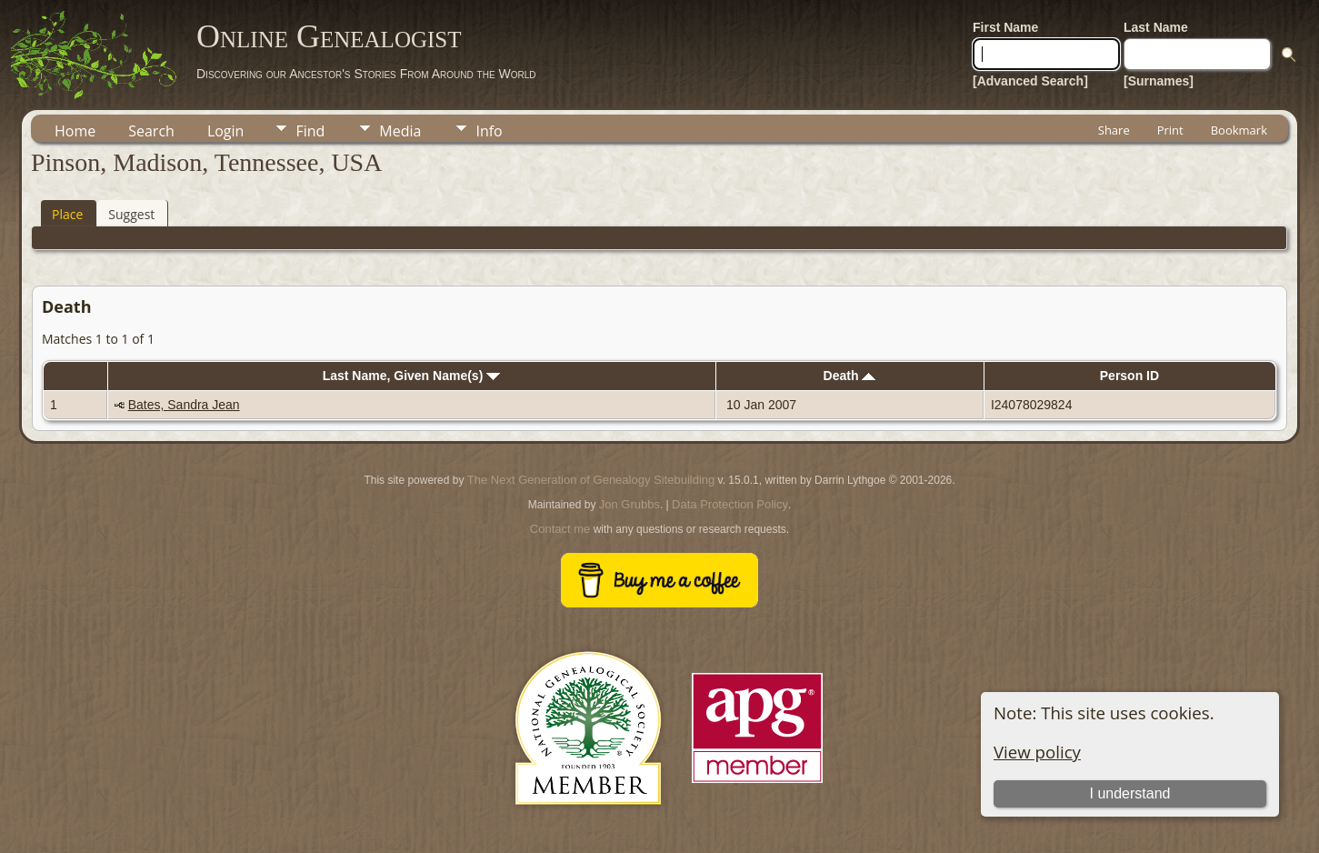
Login (226, 131)
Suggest (131, 214)
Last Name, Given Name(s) (412, 375)
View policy (1037, 751)
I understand (1130, 793)
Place (67, 214)
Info (488, 131)
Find (310, 131)
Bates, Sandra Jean (184, 404)
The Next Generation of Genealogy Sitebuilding (590, 480)
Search (151, 131)
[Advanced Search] (1030, 81)
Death (850, 375)
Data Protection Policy (730, 504)
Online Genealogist (329, 36)
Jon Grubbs (629, 504)
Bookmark (1239, 130)
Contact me (560, 529)
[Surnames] (1159, 81)
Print (1170, 130)
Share (1114, 130)
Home (75, 131)
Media (400, 131)
